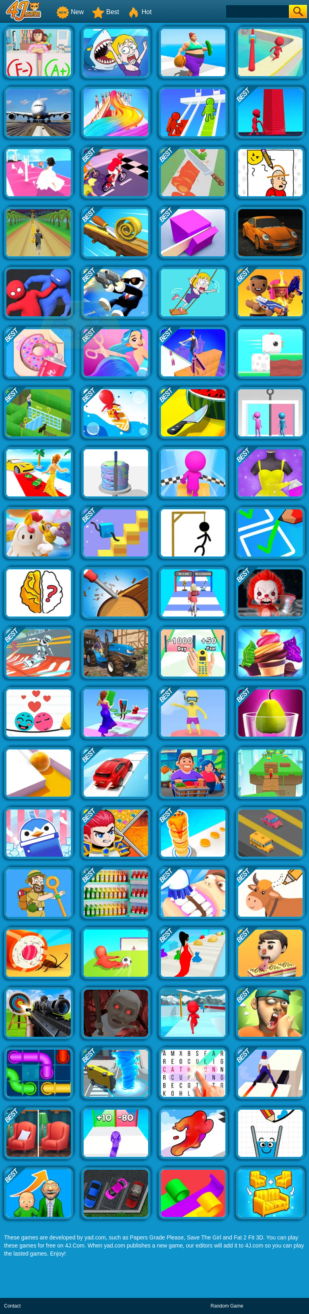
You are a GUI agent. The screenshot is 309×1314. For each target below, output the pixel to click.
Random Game (226, 1306)
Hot (139, 11)
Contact (12, 1306)
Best (105, 11)
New (70, 11)
